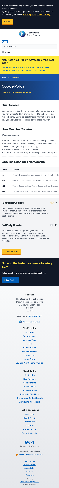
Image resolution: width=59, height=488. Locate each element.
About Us (29, 332)
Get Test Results (29, 390)
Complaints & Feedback (29, 402)
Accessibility (29, 468)
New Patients (29, 379)
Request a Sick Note (29, 394)
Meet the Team (29, 340)
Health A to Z (29, 418)
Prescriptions (30, 386)
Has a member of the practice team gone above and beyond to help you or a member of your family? (25, 68)
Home (4, 77)
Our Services (29, 355)
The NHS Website (29, 433)
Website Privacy (29, 465)
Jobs (29, 344)
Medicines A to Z (29, 422)
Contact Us (29, 375)
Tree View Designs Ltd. (29, 482)
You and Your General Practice (29, 363)
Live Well (29, 425)
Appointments (29, 383)
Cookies (29, 471)
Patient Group (29, 348)
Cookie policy (29, 14)
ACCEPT (7, 21)
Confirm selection (11, 251)
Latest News (29, 359)
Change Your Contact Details (29, 398)
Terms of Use (29, 461)
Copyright (30, 475)
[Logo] (29, 34)
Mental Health (29, 429)
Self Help (29, 414)
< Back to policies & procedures (16, 92)
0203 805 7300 (35, 316)
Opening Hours (29, 336)
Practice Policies (29, 351)
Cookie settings (44, 14)
